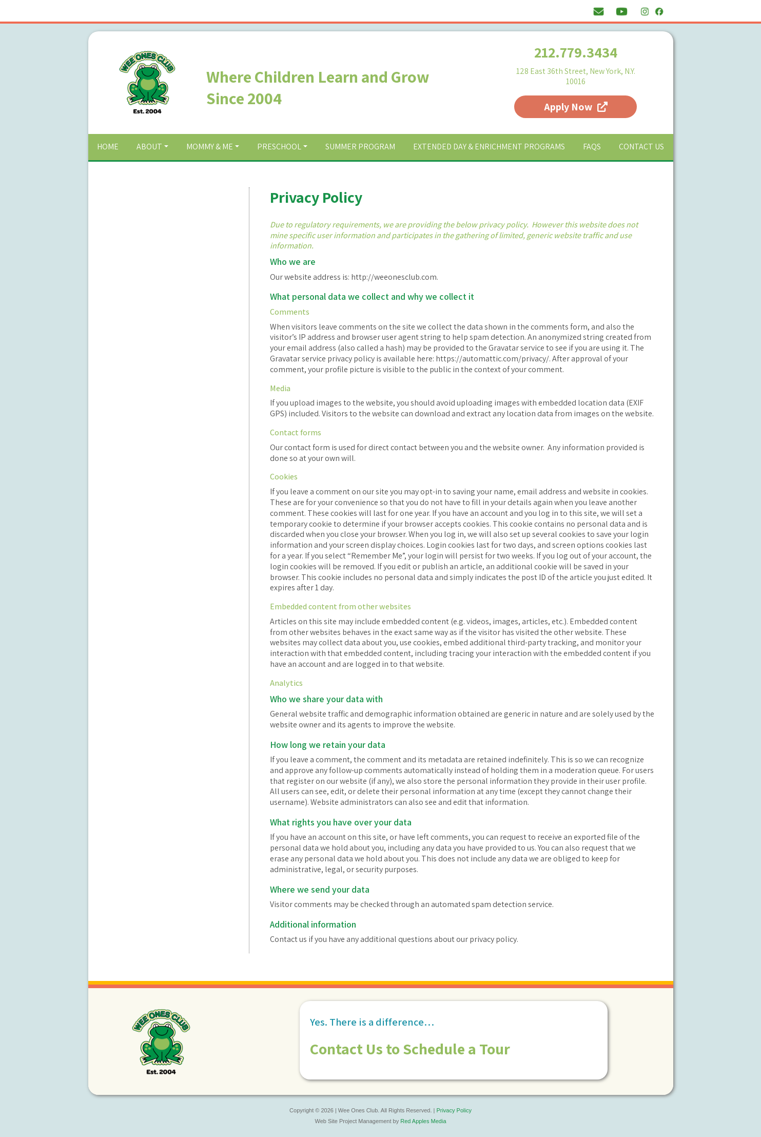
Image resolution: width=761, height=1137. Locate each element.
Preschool (279, 146)
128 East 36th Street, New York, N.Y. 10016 (575, 76)
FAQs (592, 146)
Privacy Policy (453, 1110)
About (149, 146)
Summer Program (360, 146)
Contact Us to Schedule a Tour (410, 1048)
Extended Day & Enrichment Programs (489, 146)
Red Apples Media (423, 1121)
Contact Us (641, 146)
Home (108, 146)
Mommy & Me (209, 146)
